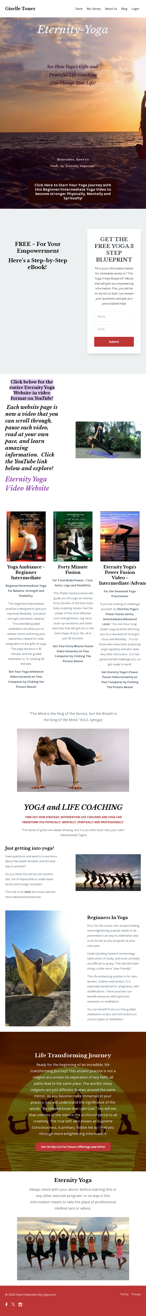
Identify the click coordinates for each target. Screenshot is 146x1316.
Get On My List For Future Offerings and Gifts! (73, 1147)
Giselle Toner (20, 8)
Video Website (29, 488)
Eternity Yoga (28, 479)
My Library (94, 9)
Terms (123, 1294)
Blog (124, 9)
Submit (114, 342)
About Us (111, 9)
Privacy (136, 1294)
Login (135, 9)
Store (79, 9)
